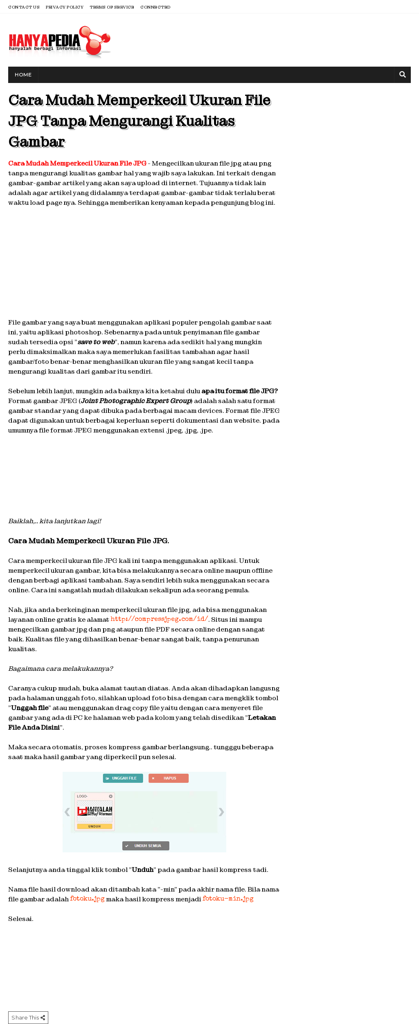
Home (23, 75)
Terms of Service (112, 7)
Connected (155, 7)
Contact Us (24, 7)
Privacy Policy (64, 7)
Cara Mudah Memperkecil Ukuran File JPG (77, 163)
